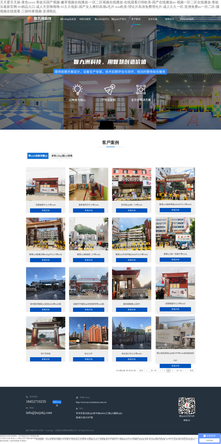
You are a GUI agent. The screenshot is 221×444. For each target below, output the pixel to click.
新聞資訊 (169, 19)
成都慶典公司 (105, 439)
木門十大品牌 (172, 439)
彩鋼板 (135, 439)
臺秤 (114, 439)
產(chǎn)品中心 (102, 19)
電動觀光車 (143, 439)
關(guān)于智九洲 (118, 21)
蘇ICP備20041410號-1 (35, 430)
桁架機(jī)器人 (93, 439)
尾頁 (192, 370)
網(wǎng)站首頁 (68, 19)
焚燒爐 (162, 439)
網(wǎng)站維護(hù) (186, 439)
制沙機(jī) (58, 439)
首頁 (141, 370)
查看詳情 (46, 210)
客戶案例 (135, 19)
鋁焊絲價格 (154, 439)
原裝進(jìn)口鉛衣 (78, 439)
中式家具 (67, 439)
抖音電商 (49, 439)
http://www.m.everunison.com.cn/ (91, 402)
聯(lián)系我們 (187, 19)
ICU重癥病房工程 (124, 439)
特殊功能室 (85, 19)
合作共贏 (152, 19)
